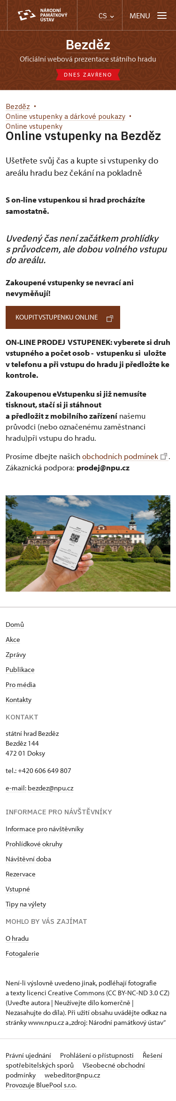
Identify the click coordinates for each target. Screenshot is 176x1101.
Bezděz (88, 44)
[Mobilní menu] (149, 15)
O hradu (17, 938)
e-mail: (16, 787)
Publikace (20, 669)
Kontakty (18, 699)
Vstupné (18, 888)
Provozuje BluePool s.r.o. (41, 1084)
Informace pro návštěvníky (45, 828)
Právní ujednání (29, 1055)
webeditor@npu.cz (72, 1074)
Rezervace (21, 873)
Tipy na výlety (26, 903)
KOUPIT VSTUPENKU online (64, 316)
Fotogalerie (22, 953)
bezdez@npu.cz (50, 787)
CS (106, 15)
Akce (13, 639)
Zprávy (16, 654)
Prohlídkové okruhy (34, 843)
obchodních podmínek (124, 456)
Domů (15, 624)
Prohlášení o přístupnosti (97, 1055)
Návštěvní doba (28, 858)
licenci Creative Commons (66, 992)
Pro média (21, 684)
